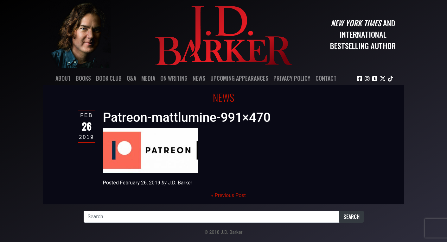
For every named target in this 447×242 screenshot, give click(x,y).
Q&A (131, 78)
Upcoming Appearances (239, 78)
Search (351, 216)
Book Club (109, 78)
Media (148, 78)
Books (83, 78)
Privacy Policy (291, 78)
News (199, 78)
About (63, 78)
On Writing (174, 78)
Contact (326, 78)
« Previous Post (228, 195)
